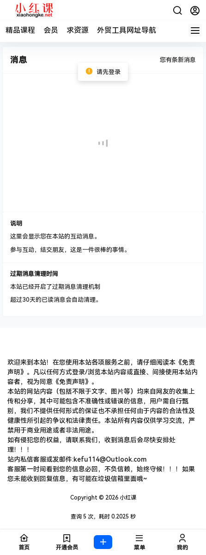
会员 (50, 30)
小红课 (127, 497)
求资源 (78, 30)
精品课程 (20, 30)
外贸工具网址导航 (126, 30)
